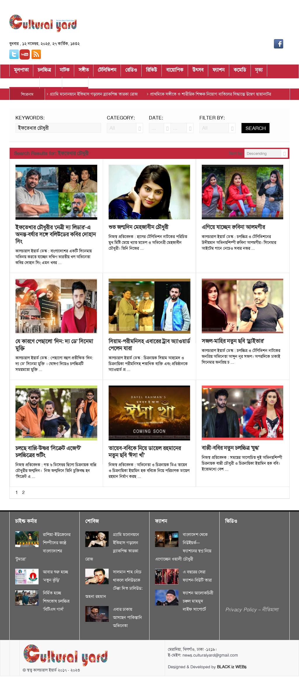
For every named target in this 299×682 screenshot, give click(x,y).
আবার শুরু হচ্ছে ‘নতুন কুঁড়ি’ (55, 576)
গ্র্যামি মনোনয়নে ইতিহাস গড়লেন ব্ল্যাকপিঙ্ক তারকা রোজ (94, 94)
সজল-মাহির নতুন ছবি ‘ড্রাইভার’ (233, 341)
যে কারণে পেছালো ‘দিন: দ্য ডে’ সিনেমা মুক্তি (54, 345)
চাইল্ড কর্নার (24, 83)
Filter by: (212, 118)
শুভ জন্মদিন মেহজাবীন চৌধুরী (138, 227)
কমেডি (240, 72)
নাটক (64, 72)
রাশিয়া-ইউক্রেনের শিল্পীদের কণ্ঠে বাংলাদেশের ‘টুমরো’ (42, 547)
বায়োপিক (175, 72)
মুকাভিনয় (75, 83)
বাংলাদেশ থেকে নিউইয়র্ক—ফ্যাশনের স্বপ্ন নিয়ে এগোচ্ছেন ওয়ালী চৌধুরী (183, 547)
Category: (121, 118)
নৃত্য (259, 72)
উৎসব (198, 72)
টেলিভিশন (107, 72)
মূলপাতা (21, 72)
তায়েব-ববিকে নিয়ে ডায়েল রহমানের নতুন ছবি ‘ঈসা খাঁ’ (145, 452)
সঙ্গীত (83, 72)
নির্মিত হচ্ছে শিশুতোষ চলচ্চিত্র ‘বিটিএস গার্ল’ (56, 601)
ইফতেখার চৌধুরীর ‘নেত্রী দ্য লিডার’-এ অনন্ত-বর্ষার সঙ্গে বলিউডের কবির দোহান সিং (55, 234)
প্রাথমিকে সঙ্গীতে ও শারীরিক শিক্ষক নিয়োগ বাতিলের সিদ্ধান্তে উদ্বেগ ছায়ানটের (210, 94)
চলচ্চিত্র (44, 72)
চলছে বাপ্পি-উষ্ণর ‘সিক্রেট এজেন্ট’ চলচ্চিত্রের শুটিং (48, 452)
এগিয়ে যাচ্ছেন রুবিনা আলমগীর (233, 227)
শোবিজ (51, 83)
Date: (156, 118)
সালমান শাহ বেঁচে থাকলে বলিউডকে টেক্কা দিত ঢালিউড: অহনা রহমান (113, 584)
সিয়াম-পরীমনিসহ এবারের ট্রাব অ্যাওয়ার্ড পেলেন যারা (149, 345)
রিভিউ (151, 72)
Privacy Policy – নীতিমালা (251, 609)
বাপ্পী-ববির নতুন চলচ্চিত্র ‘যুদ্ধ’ (230, 448)
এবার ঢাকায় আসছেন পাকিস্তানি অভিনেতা (127, 617)
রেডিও (131, 72)
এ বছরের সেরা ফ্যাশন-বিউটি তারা (197, 576)
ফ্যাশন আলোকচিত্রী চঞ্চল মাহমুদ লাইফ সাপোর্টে (198, 601)
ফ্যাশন (218, 72)
